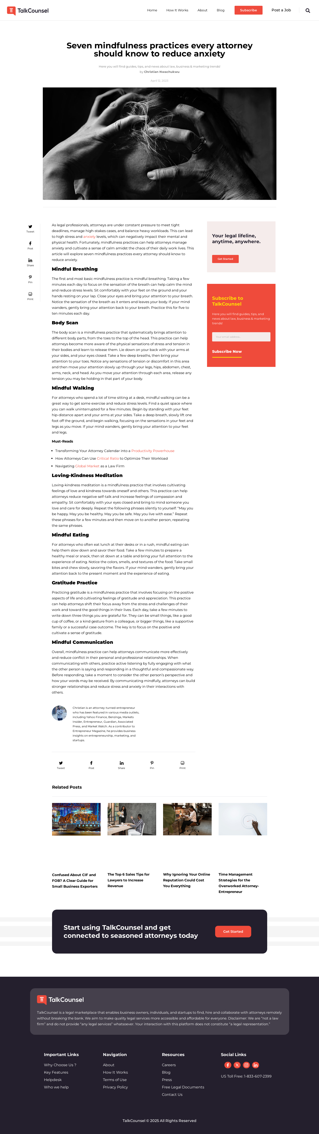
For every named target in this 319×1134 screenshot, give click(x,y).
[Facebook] (227, 1065)
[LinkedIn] (255, 1065)
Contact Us (172, 1094)
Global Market (86, 466)
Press (167, 1080)
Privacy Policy (115, 1087)
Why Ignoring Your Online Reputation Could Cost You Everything (186, 880)
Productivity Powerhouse (152, 451)
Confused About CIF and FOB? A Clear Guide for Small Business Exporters (75, 881)
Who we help (56, 1087)
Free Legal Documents (183, 1087)
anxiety (89, 236)
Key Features (56, 1072)
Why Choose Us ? (60, 1065)
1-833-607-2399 (258, 1077)
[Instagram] (246, 1065)
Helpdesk (53, 1080)
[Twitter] (237, 1065)
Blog (221, 10)
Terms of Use (115, 1080)
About (203, 10)
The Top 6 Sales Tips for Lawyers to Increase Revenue (128, 880)
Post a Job (281, 10)
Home (152, 10)
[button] (307, 10)
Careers (169, 1065)
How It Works (177, 10)
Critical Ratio (107, 458)
